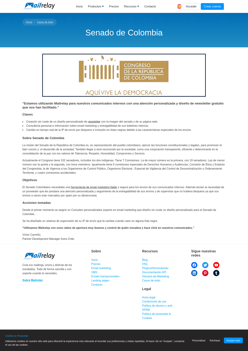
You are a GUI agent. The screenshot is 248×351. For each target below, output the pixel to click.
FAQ (145, 264)
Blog (145, 259)
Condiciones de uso (154, 301)
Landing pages (100, 280)
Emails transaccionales (105, 276)
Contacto (150, 6)
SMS (94, 272)
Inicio (79, 6)
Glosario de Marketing (155, 276)
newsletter (94, 121)
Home (29, 22)
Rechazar (215, 340)
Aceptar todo (233, 340)
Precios (114, 6)
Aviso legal (148, 297)
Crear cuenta (212, 6)
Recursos (130, 6)
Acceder (191, 6)
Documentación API (154, 272)
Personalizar (198, 340)
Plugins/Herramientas (155, 268)
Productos (94, 6)
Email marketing (101, 268)
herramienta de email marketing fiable (94, 187)
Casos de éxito (45, 22)
